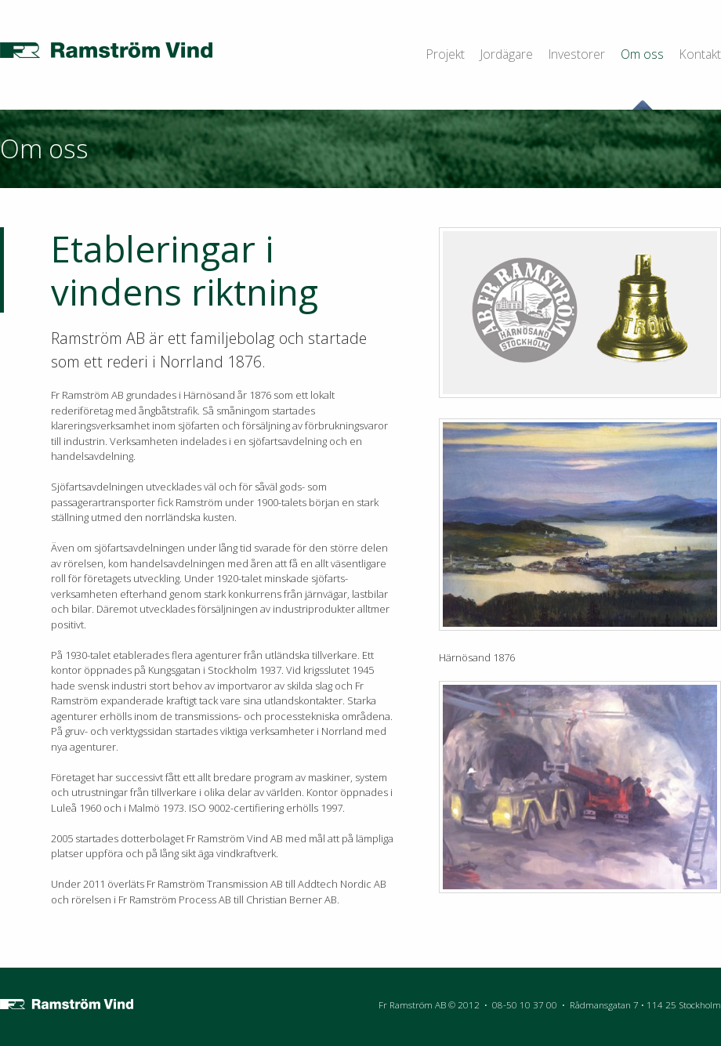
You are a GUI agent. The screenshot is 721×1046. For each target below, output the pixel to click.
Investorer (577, 54)
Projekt (445, 54)
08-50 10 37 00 (524, 1004)
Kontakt (700, 54)
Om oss (642, 54)
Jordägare (506, 54)
